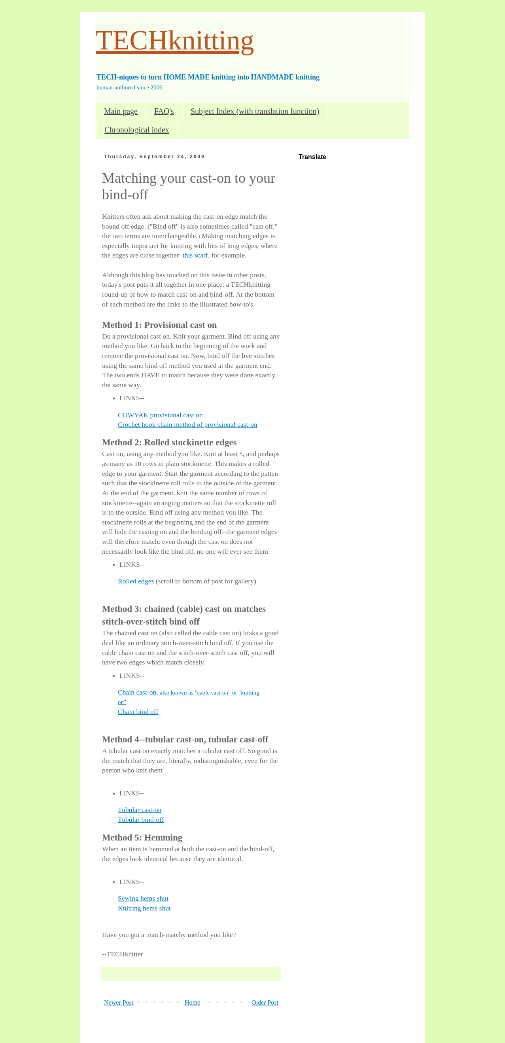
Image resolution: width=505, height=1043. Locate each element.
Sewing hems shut (143, 898)
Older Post (265, 1002)
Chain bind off (138, 712)
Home (192, 1002)
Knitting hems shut (144, 908)
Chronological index (136, 129)
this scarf (195, 255)
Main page (121, 111)
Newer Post (118, 1002)
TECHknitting (175, 40)
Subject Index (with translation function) (255, 111)
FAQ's (164, 111)
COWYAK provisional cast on (160, 415)
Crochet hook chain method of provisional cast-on (187, 424)
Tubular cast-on (139, 810)
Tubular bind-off (141, 819)
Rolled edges (136, 581)
